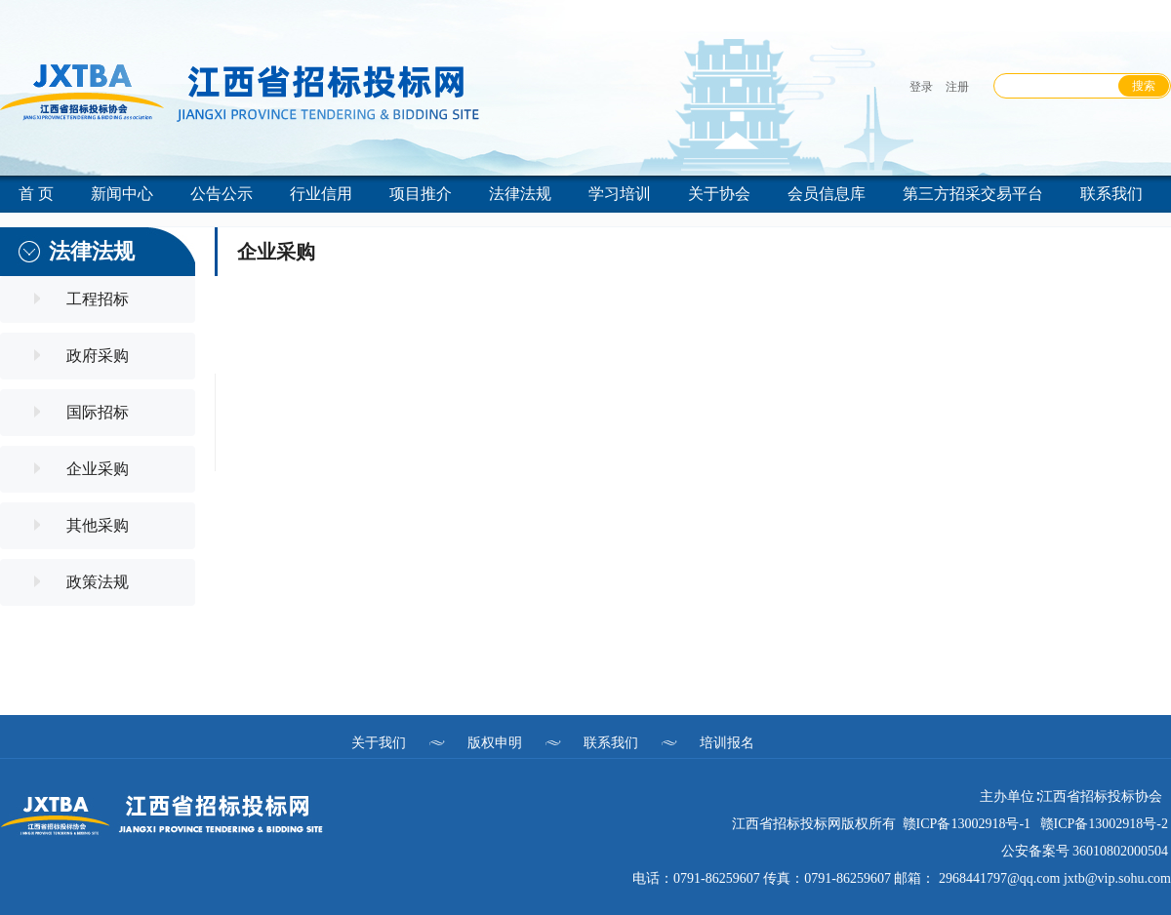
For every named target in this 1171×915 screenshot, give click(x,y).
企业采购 (97, 468)
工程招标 (97, 299)
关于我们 (378, 742)
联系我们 (611, 742)
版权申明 (494, 742)
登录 (921, 87)
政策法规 (97, 582)
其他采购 (97, 525)
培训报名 (727, 742)
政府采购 (97, 355)
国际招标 (97, 412)
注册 (957, 87)
